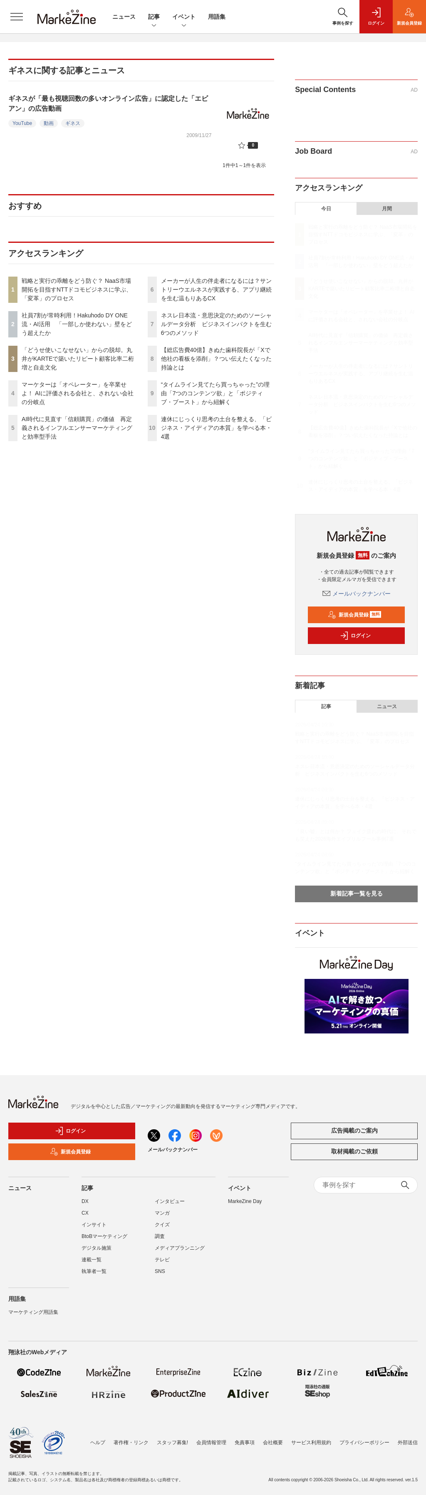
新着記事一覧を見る (356, 893)
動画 (49, 123)
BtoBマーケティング (104, 1236)
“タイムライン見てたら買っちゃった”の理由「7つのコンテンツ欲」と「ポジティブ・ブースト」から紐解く (215, 393)
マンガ (162, 1213)
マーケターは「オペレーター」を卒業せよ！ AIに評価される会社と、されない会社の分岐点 (78, 393)
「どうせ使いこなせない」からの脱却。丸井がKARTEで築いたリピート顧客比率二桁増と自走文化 (78, 359)
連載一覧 (92, 1260)
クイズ (162, 1225)
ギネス (72, 123)
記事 (154, 17)
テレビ (162, 1260)
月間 (387, 209)
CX (85, 1213)
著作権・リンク (131, 1442)
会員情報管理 (211, 1442)
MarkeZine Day (245, 1201)
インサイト (94, 1225)
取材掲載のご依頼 (354, 1151)
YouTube (22, 123)
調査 (160, 1236)
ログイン (355, 635)
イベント (184, 17)
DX (85, 1201)
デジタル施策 (96, 1248)
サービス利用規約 (311, 1442)
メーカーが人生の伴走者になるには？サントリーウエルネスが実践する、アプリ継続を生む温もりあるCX (216, 289)
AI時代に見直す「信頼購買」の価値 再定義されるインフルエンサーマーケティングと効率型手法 (77, 428)
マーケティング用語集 (33, 1312)
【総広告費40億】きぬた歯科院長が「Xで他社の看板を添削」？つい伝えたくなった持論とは (216, 359)
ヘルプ (97, 1442)
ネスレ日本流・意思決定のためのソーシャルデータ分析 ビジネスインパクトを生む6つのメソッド (216, 324)
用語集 (216, 16)
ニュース (124, 16)
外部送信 (408, 1442)
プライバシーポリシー (364, 1442)
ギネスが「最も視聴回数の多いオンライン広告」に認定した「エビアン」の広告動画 (108, 103)
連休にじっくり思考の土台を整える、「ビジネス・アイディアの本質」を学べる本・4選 (216, 428)
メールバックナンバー (356, 593)
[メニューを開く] (16, 16)
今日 (326, 209)
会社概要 (273, 1442)
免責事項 (245, 1442)
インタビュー (170, 1201)
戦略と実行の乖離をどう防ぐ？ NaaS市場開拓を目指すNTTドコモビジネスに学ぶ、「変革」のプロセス (77, 289)
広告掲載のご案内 (354, 1130)
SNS (160, 1271)
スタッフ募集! (172, 1442)
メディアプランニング (180, 1248)
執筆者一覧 (94, 1271)
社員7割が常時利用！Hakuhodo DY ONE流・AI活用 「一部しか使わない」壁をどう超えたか (77, 324)
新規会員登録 (354, 615)
